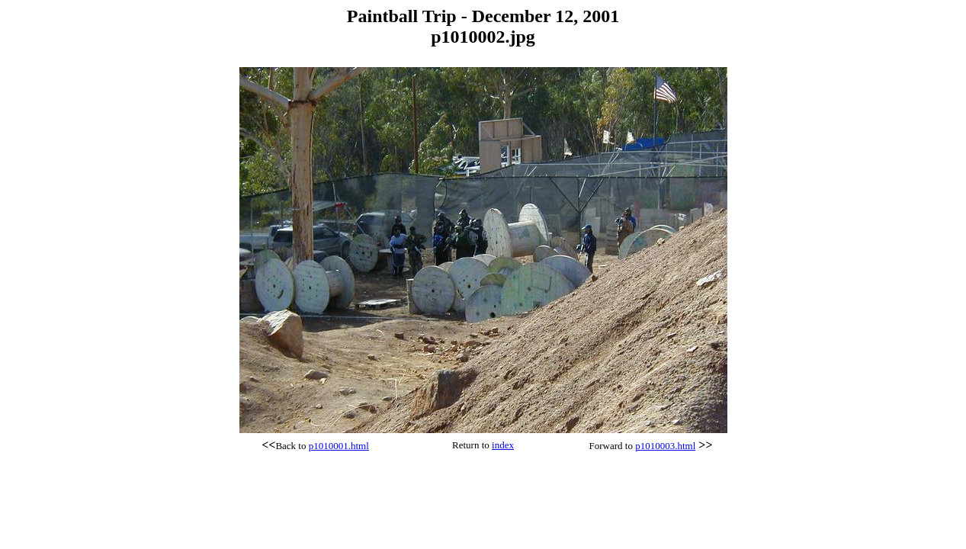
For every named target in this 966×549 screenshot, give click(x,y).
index (503, 445)
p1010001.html (339, 445)
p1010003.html (665, 445)
